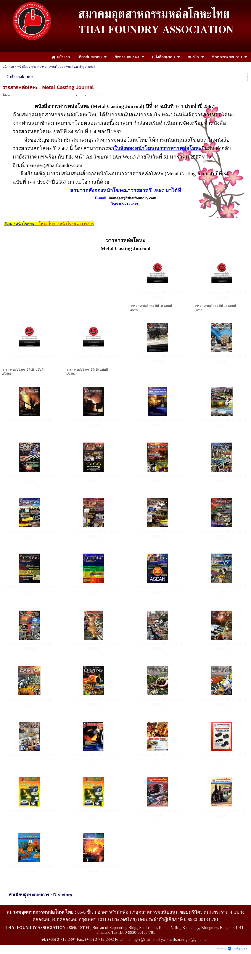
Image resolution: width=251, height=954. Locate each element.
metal (81, 94)
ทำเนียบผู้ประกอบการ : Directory (40, 894)
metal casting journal (62, 94)
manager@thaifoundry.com (132, 198)
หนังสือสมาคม (26, 66)
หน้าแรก (8, 66)
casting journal (96, 94)
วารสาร (41, 94)
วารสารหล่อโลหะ (22, 94)
